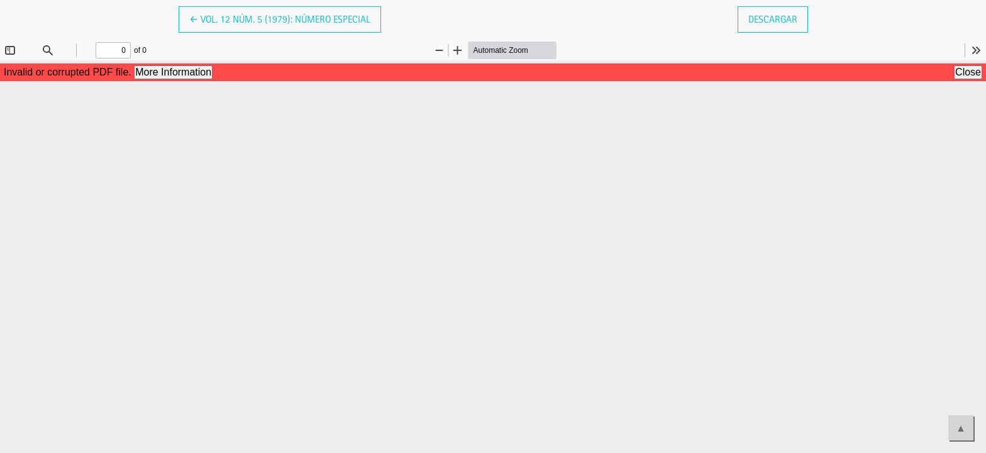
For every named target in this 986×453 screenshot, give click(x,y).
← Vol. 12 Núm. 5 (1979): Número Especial (279, 18)
